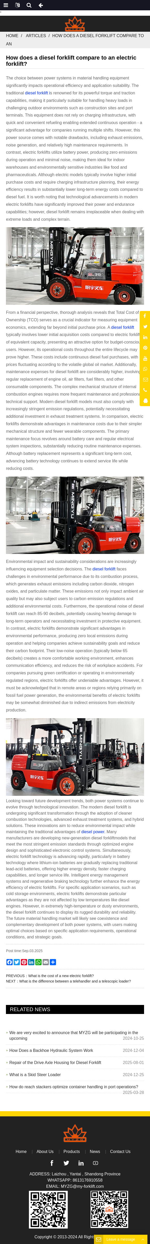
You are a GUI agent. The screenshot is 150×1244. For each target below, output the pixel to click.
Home (12, 36)
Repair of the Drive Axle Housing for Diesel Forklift (55, 1062)
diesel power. (93, 832)
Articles (36, 36)
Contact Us (120, 1151)
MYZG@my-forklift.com (82, 1186)
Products (72, 1151)
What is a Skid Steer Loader (35, 1075)
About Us (45, 1151)
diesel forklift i (37, 93)
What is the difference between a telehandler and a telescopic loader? (75, 981)
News (95, 1151)
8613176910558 (87, 1180)
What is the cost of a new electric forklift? (61, 976)
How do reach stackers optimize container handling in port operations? (73, 1087)
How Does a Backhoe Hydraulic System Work (51, 1050)
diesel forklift (122, 327)
